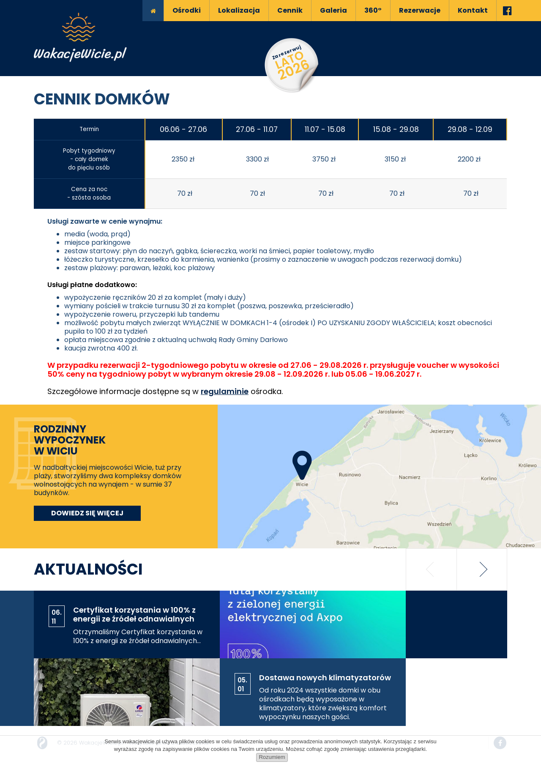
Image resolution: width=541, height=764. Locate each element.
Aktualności (88, 569)
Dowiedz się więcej (87, 513)
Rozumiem (272, 757)
